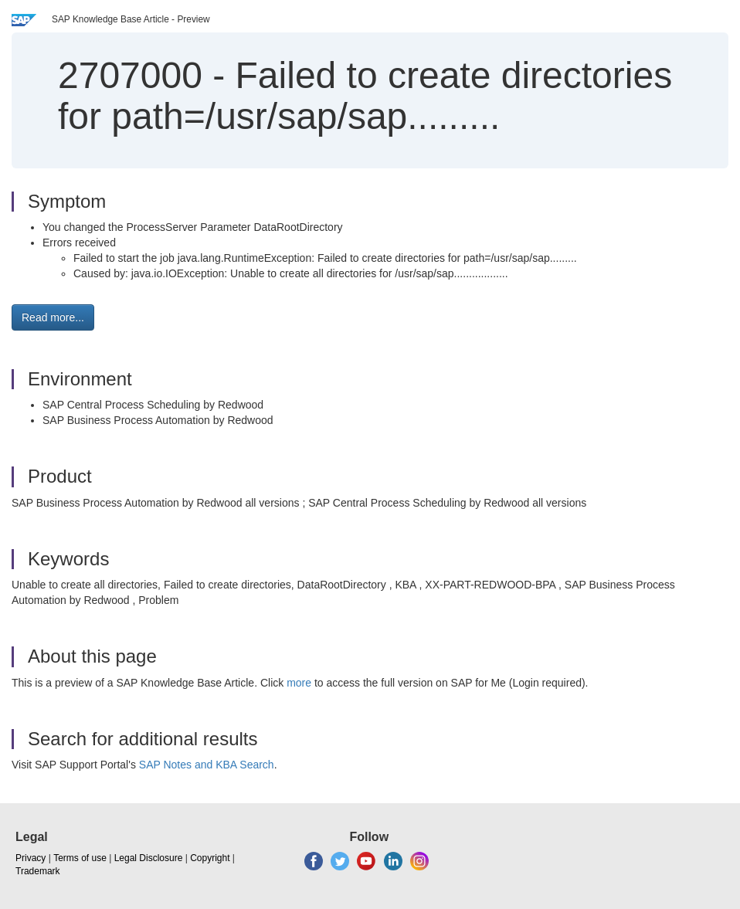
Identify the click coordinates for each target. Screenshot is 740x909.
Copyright (209, 858)
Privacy (30, 858)
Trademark (37, 871)
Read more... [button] (53, 317)
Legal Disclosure (148, 858)
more (299, 683)
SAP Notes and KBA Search (206, 764)
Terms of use (80, 858)
